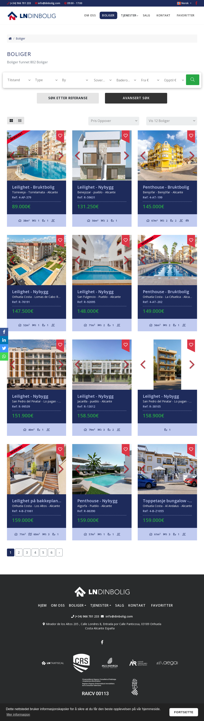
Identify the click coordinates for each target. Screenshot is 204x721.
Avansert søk (136, 98)
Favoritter (186, 15)
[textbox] (17, 80)
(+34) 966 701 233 (19, 3)
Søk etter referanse (68, 98)
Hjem (42, 605)
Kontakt (163, 15)
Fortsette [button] (184, 712)
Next (61, 155)
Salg (146, 15)
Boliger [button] (108, 15)
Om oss (90, 15)
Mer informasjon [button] (18, 714)
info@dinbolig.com (49, 3)
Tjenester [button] (128, 15)
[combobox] (16, 80)
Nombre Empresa (31, 16)
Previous (12, 155)
